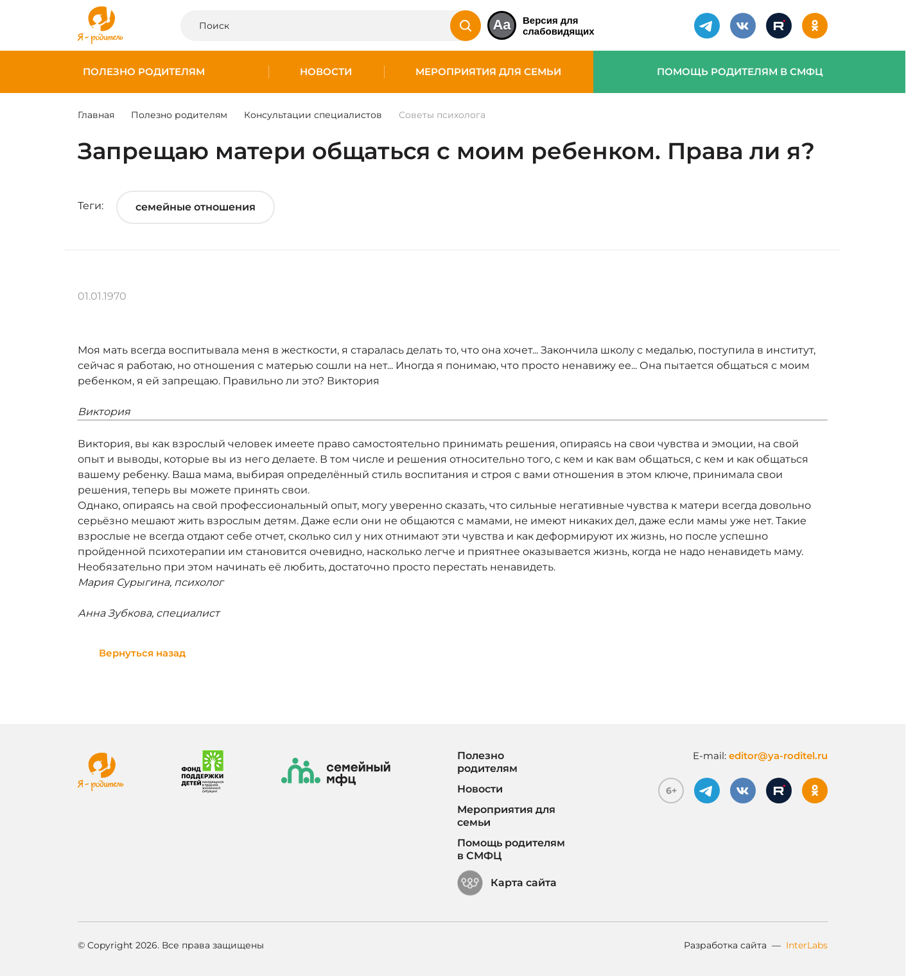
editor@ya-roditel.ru (778, 755)
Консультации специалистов (313, 115)
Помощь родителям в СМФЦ (740, 72)
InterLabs (807, 945)
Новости (326, 72)
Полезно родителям (144, 72)
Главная (96, 115)
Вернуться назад (142, 653)
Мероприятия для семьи (488, 72)
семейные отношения (195, 207)
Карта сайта (507, 883)
